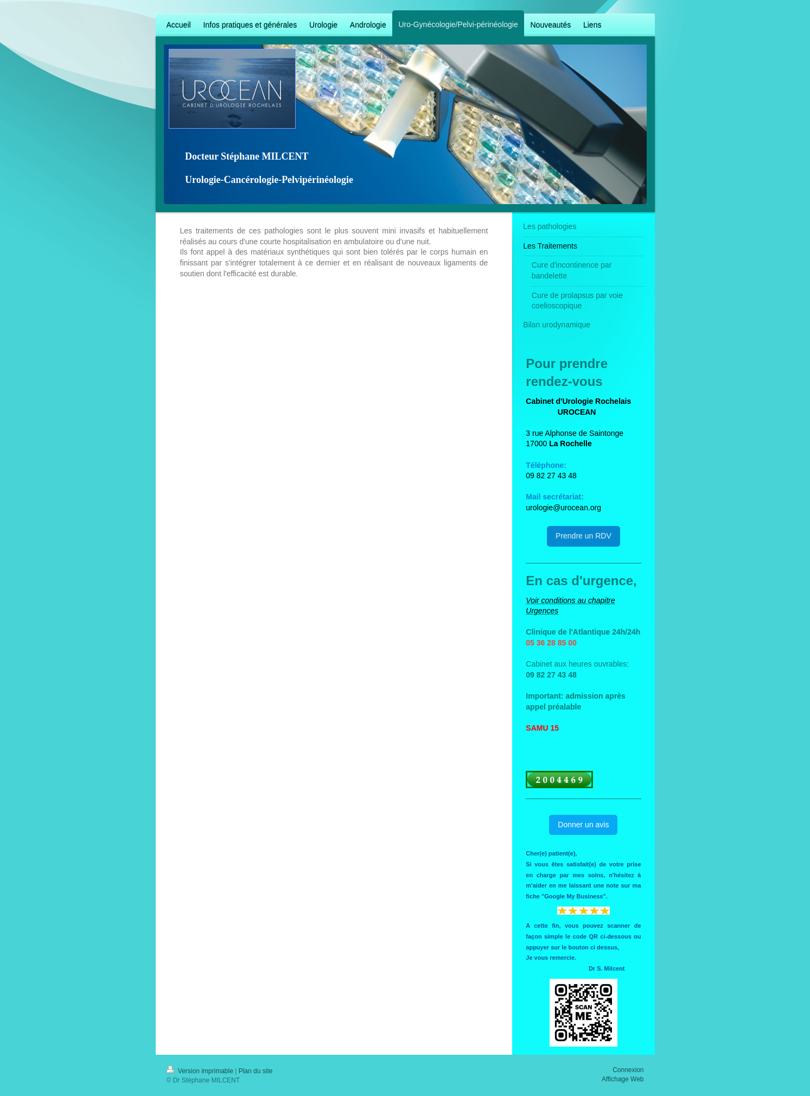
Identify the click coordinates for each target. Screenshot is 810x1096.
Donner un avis (583, 824)
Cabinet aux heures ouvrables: (577, 664)
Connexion (628, 1070)
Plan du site (256, 1071)
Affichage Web (623, 1079)
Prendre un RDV (583, 535)
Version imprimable (201, 1071)
